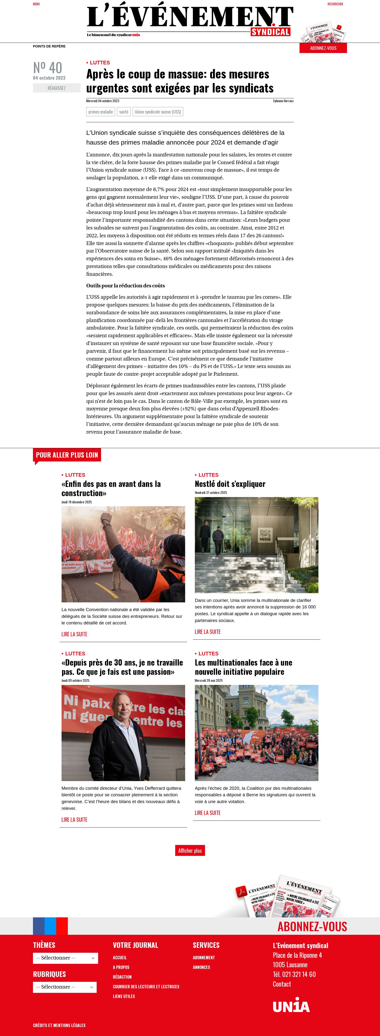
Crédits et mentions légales (59, 1025)
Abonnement (204, 957)
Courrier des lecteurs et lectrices (146, 987)
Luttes (100, 62)
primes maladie (100, 111)
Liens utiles (124, 996)
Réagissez (57, 87)
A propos (121, 967)
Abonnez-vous (323, 48)
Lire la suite (74, 634)
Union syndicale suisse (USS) (158, 111)
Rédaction (122, 977)
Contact (282, 984)
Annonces (201, 967)
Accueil (120, 957)
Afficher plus (190, 850)
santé (123, 111)
